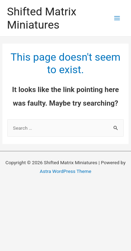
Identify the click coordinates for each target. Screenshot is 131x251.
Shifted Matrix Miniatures (42, 18)
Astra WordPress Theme (65, 171)
